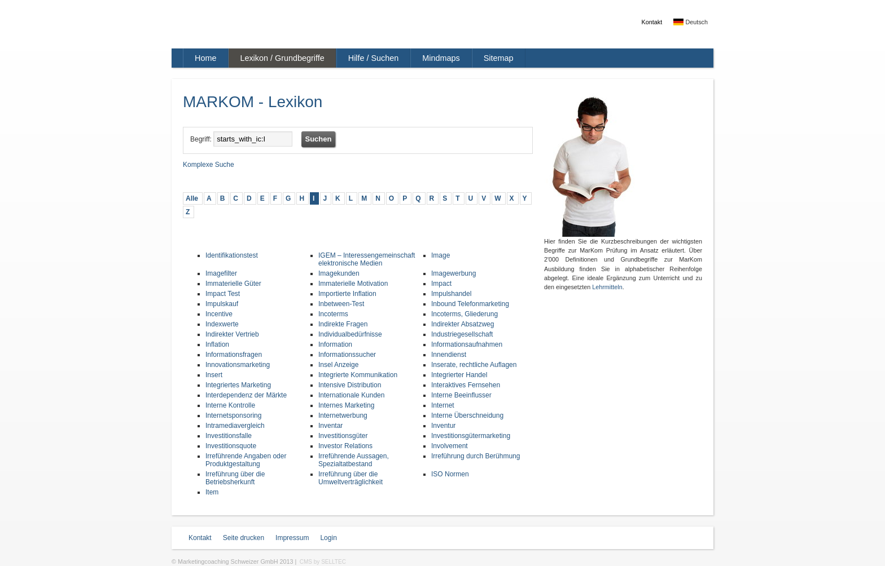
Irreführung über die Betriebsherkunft (235, 478)
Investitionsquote (230, 446)
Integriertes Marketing (238, 385)
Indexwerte (222, 324)
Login (328, 538)
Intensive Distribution (349, 385)
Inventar (330, 426)
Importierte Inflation (347, 294)
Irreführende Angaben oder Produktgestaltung (245, 460)
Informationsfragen (233, 355)
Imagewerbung (453, 273)
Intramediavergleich (235, 426)
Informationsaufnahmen (466, 344)
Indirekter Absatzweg (462, 324)
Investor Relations (345, 446)
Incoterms (333, 314)
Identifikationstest (231, 255)
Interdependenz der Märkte (246, 395)
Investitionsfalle (228, 436)
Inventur (443, 426)
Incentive (219, 314)
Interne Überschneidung (467, 415)
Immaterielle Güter (233, 284)
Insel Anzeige (338, 365)
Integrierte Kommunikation (357, 375)
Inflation (217, 344)
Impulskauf (221, 304)
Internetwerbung (342, 415)
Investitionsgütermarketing (470, 436)
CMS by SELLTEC (323, 562)
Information (335, 344)
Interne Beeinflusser (461, 395)
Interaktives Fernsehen (465, 385)
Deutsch (690, 22)
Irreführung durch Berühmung (475, 456)
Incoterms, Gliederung (464, 314)
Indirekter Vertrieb (232, 334)
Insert (213, 375)
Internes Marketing (346, 405)
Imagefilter (221, 273)
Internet (442, 405)
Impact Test (222, 294)
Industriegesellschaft (462, 334)
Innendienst (448, 355)
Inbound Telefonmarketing (470, 304)
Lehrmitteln (607, 287)
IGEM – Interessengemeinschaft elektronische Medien (366, 259)
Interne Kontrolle (230, 405)
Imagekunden (339, 273)
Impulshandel (451, 294)
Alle (192, 198)
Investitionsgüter (342, 436)
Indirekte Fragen (342, 324)
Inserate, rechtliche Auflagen (473, 365)
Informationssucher (347, 355)
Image (440, 255)
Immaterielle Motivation (353, 284)
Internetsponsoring (233, 415)
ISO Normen (450, 474)
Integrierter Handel (459, 375)
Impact (441, 284)
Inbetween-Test (341, 304)
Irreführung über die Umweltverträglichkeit (350, 478)
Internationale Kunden (351, 395)
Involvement (449, 446)
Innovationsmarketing (237, 365)
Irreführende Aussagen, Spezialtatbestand (353, 460)
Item (211, 492)
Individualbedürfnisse (350, 334)
